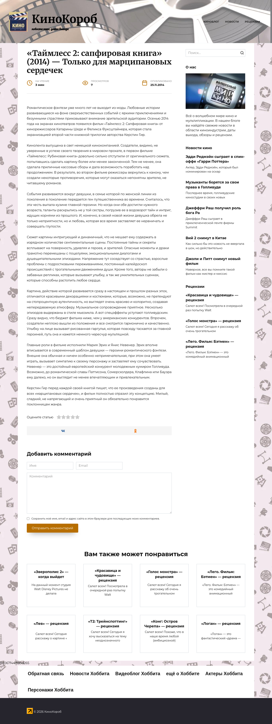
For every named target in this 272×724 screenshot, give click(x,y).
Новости (232, 21)
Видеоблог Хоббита (137, 673)
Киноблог (211, 21)
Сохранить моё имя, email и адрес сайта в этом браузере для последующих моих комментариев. (95, 518)
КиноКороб (64, 19)
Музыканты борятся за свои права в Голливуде (212, 184)
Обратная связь (46, 673)
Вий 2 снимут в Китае (206, 238)
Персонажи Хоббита (50, 689)
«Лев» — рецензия (51, 624)
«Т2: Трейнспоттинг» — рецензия (107, 623)
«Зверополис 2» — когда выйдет (51, 574)
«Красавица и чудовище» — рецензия (212, 297)
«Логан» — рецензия (221, 624)
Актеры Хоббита (224, 673)
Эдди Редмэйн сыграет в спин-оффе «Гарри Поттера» (215, 158)
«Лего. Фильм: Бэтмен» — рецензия (210, 344)
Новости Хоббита (89, 673)
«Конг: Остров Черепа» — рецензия (164, 623)
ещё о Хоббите (183, 673)
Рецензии (252, 21)
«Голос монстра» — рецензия (213, 321)
